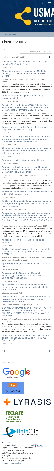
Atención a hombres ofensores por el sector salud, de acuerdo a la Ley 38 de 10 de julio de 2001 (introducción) (26, 338)
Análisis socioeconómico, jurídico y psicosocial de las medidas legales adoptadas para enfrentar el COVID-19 (26, 251)
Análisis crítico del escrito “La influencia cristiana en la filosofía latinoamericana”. (27, 193)
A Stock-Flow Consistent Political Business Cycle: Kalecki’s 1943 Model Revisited (26, 62)
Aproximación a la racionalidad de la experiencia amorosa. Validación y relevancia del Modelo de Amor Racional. (25, 287)
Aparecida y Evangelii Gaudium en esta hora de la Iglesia (26, 264)
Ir (49, 51)
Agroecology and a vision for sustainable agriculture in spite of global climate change (27, 128)
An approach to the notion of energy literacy (23, 160)
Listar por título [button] (11, 35)
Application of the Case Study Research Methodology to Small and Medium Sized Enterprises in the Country (22, 275)
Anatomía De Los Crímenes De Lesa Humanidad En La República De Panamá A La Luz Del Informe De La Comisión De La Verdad (26, 169)
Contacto (5, 463)
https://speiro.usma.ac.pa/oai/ (22, 445)
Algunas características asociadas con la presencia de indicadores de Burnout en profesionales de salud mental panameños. (26, 150)
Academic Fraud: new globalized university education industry (22, 96)
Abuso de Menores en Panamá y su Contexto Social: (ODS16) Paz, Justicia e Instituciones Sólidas (24, 73)
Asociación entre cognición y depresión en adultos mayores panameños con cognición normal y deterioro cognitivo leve (26, 299)
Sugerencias (16, 463)
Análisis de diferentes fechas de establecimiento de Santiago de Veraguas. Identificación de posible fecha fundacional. (27, 203)
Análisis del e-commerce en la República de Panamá (23, 241)
